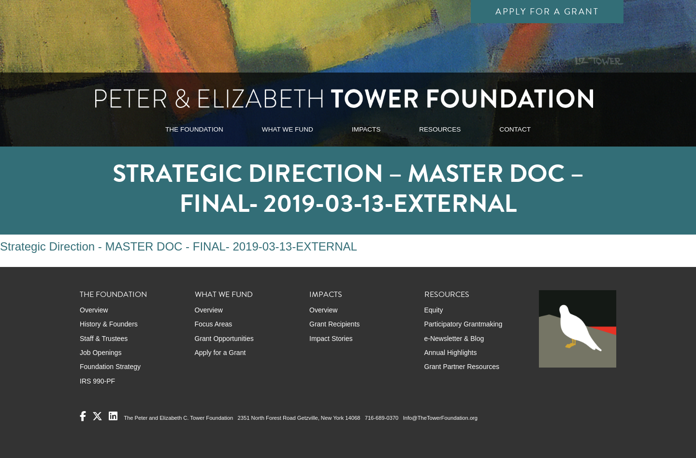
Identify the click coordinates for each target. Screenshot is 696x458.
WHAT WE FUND (287, 129)
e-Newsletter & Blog (454, 338)
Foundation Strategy (110, 366)
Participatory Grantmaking (463, 324)
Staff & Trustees (104, 338)
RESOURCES (440, 129)
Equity (433, 310)
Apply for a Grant (547, 11)
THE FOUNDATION (194, 129)
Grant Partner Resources (462, 366)
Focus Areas (213, 324)
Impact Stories (330, 338)
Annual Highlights (450, 352)
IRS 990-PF (97, 381)
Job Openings (100, 352)
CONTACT (515, 129)
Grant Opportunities (224, 338)
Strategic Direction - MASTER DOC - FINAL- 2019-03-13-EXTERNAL (178, 246)
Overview (94, 310)
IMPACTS (366, 129)
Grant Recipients (334, 324)
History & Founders (109, 324)
